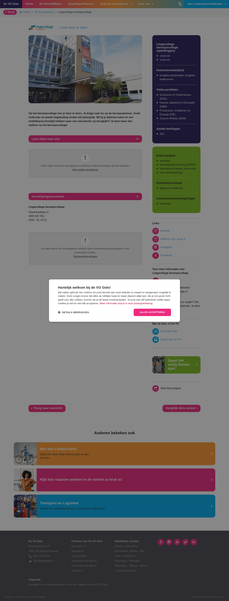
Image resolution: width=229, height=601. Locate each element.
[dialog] (114, 300)
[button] (73, 312)
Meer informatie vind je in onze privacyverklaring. (126, 303)
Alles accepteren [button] (152, 312)
